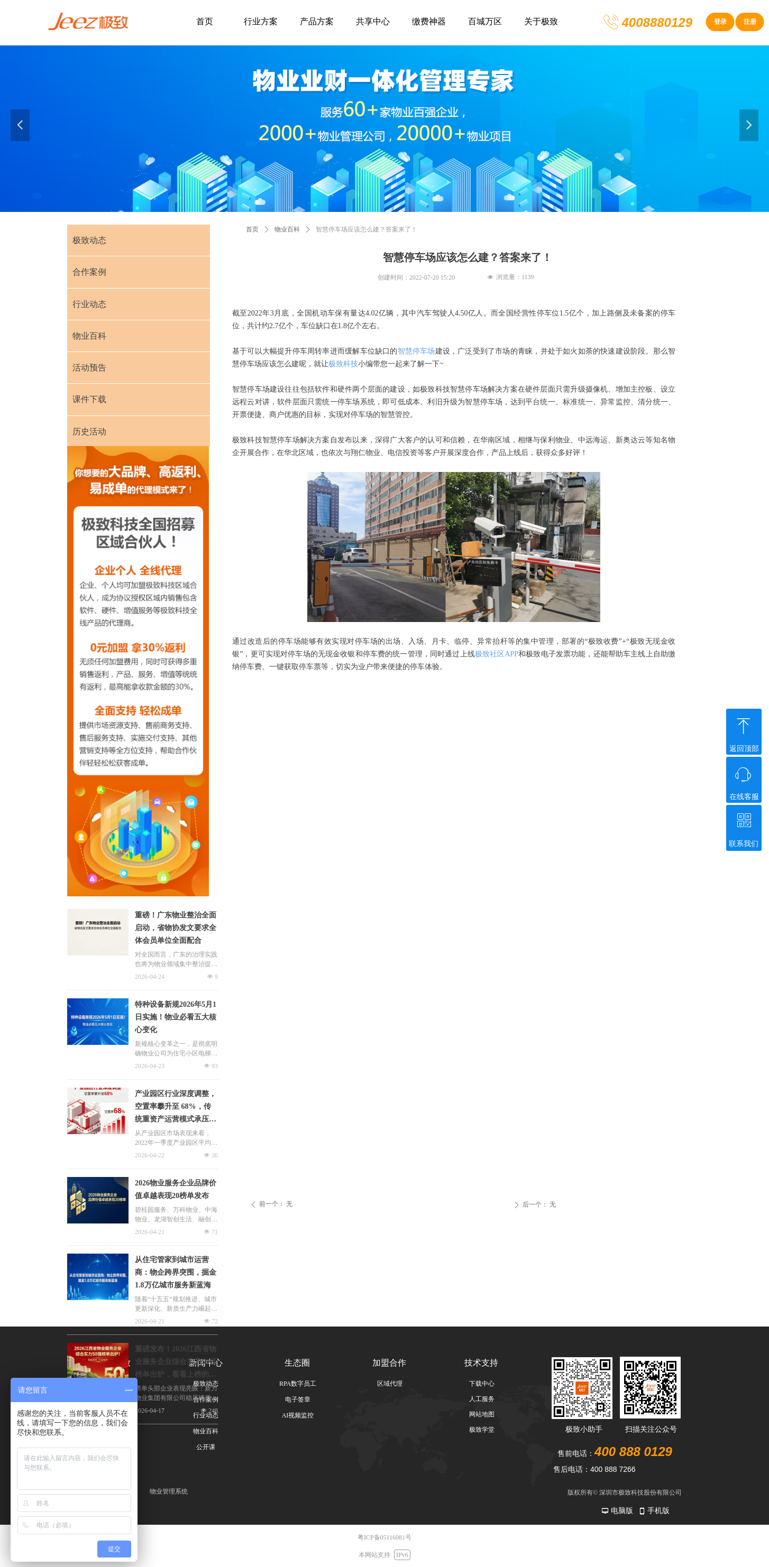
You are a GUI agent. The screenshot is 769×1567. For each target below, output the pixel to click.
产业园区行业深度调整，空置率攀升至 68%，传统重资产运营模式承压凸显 (175, 1108)
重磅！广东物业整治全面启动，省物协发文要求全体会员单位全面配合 (175, 927)
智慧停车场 (416, 351)
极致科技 (343, 364)
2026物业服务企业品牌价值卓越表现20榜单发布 (175, 1189)
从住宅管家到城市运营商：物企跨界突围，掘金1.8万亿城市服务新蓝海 (175, 1272)
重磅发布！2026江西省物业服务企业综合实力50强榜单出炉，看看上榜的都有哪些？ (175, 1363)
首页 (252, 229)
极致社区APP (496, 654)
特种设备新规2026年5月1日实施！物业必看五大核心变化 (175, 1017)
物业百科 (287, 229)
